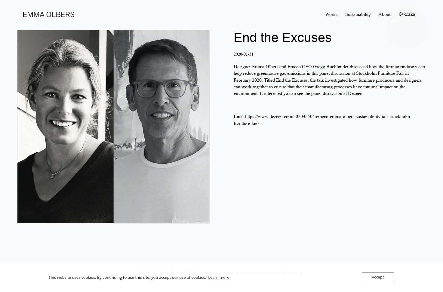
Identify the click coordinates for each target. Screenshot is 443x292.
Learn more (218, 277)
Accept (378, 277)
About (384, 14)
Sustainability (358, 14)
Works (331, 14)
